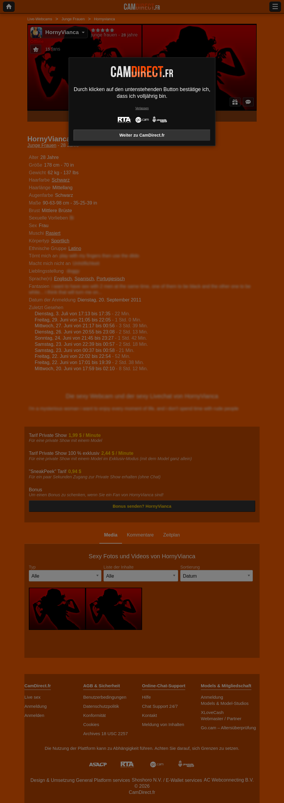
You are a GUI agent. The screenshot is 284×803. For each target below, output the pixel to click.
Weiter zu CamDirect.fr (142, 135)
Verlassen (142, 108)
